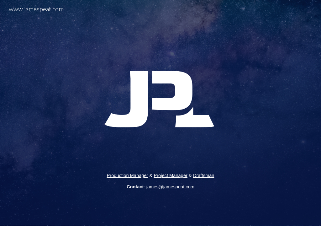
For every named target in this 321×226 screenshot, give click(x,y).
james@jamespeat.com (170, 186)
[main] (160, 181)
